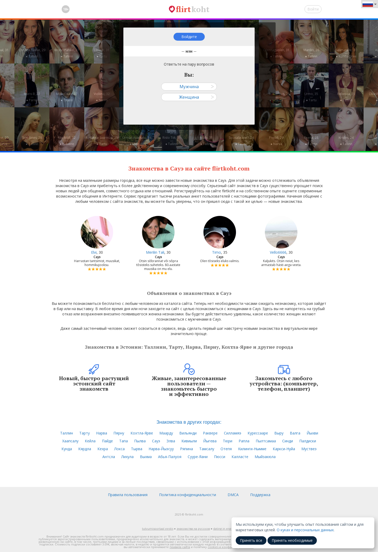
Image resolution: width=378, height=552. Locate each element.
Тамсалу (206, 448)
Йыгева (210, 440)
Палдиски (307, 440)
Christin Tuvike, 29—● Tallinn (32, 53)
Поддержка (260, 494)
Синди (287, 440)
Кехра (102, 448)
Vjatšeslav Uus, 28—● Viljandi (276, 97)
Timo (216, 252)
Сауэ (156, 440)
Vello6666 (278, 252)
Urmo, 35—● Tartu (311, 97)
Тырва (136, 448)
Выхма (146, 456)
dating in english (224, 528)
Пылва (140, 440)
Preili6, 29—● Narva (276, 140)
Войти (313, 9)
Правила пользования (128, 494)
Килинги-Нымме (252, 448)
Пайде (107, 440)
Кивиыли (189, 440)
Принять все (251, 540)
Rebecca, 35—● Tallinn (346, 97)
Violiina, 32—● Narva (102, 97)
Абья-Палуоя (169, 456)
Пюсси (219, 456)
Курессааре (258, 433)
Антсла (108, 456)
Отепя (226, 448)
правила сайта (180, 547)
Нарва (101, 433)
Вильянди (188, 433)
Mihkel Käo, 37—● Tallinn (66, 97)
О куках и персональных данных (305, 529)
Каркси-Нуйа (284, 448)
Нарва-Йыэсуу (161, 448)
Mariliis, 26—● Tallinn (311, 53)
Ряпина (186, 448)
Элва (170, 440)
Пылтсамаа (266, 440)
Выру (279, 433)
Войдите (189, 36)
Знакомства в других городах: (189, 422)
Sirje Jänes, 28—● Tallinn (32, 140)
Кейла (90, 440)
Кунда (66, 448)
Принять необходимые (292, 540)
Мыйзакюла (265, 456)
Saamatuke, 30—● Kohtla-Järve (346, 53)
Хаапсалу (70, 440)
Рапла (244, 440)
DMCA (233, 494)
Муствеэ (309, 448)
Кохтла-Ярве (141, 433)
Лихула (127, 456)
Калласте (240, 456)
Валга (295, 433)
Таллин (66, 433)
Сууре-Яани (198, 456)
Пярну (118, 433)
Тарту (84, 433)
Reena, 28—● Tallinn (311, 140)
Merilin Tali (155, 252)
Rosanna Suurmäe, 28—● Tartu (102, 140)
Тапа (123, 440)
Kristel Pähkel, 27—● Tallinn (66, 53)
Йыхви (312, 433)
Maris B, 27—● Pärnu (32, 97)
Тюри (227, 440)
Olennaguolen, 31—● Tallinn (276, 53)
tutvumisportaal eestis (157, 528)
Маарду (166, 433)
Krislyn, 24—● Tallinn (346, 140)
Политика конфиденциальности (187, 494)
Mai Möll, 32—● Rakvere (67, 140)
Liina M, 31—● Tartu (101, 53)
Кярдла (84, 448)
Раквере (210, 433)
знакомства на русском (193, 528)
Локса (119, 448)
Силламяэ (232, 433)
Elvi (94, 252)
